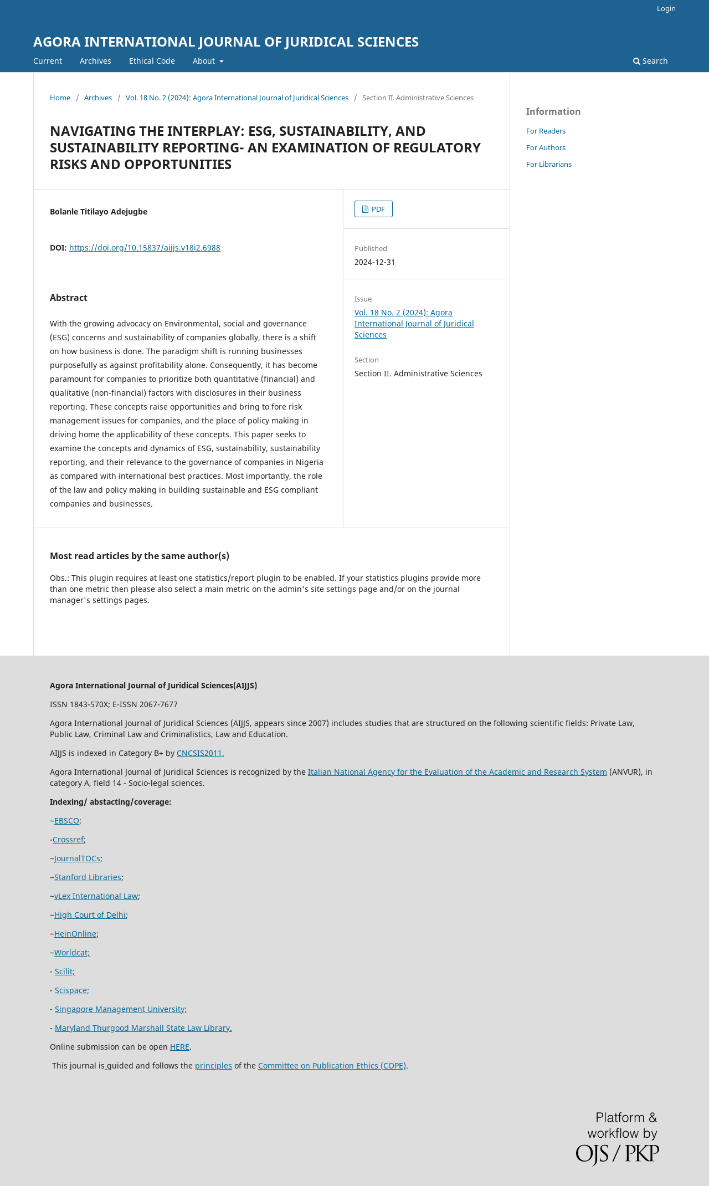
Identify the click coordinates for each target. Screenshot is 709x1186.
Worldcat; (72, 952)
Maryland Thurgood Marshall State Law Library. (143, 1028)
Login (666, 8)
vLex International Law (96, 896)
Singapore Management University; (121, 1009)
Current (47, 60)
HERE (179, 1046)
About (205, 60)
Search (650, 60)
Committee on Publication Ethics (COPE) (332, 1065)
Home (60, 98)
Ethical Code (152, 60)
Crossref (68, 839)
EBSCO (66, 820)
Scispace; (72, 990)
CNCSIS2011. (200, 753)
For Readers (546, 131)
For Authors (546, 147)
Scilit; (65, 971)
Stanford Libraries (87, 877)
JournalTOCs (77, 858)
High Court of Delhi (90, 914)
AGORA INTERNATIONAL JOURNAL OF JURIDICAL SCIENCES (226, 41)
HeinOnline (75, 933)
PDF (377, 209)
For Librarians (549, 164)
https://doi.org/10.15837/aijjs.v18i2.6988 (144, 247)
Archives (95, 60)
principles (213, 1065)
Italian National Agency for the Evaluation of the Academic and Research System (457, 771)
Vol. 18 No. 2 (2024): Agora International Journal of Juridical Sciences (237, 98)
